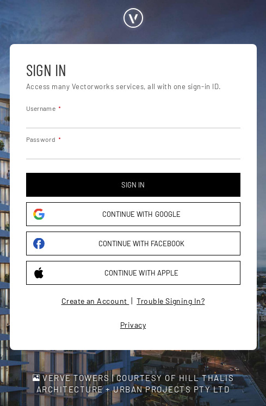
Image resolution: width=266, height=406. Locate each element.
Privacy (133, 324)
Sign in (133, 184)
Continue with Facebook (109, 243)
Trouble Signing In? (171, 300)
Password (40, 139)
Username (40, 108)
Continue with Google (107, 214)
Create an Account (95, 300)
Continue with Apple (105, 273)
